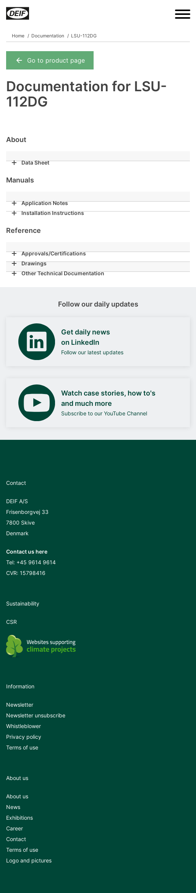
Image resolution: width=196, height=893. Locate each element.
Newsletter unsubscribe (35, 715)
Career (14, 828)
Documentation (47, 36)
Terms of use (22, 747)
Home (18, 36)
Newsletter (19, 704)
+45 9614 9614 (36, 562)
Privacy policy (23, 736)
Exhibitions (19, 817)
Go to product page (50, 60)
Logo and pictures (29, 860)
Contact (16, 839)
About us (17, 796)
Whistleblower (23, 726)
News (13, 807)
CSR (11, 621)
